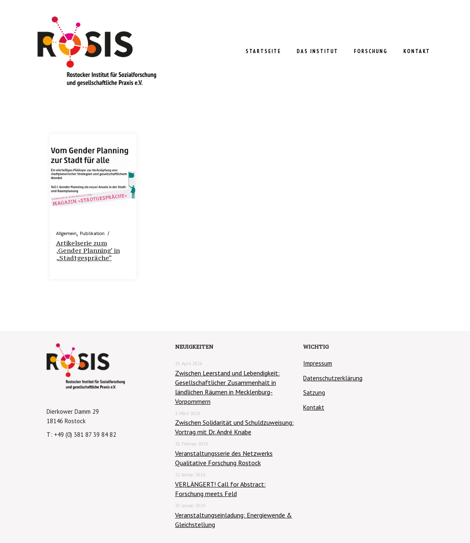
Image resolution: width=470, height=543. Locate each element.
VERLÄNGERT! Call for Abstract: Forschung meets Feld (220, 489)
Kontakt (313, 407)
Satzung (314, 392)
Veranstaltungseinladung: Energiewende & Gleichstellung (233, 520)
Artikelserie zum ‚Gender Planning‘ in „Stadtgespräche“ (88, 250)
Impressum (317, 363)
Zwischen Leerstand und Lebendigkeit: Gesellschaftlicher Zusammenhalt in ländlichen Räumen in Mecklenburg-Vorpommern (227, 387)
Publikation (92, 233)
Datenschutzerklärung (332, 378)
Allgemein (66, 233)
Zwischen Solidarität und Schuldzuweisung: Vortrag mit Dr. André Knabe (234, 427)
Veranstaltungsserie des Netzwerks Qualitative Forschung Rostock (224, 458)
